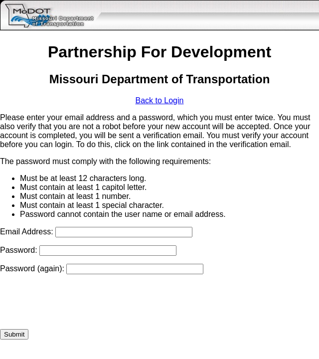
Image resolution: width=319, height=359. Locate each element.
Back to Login (160, 100)
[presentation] (76, 301)
